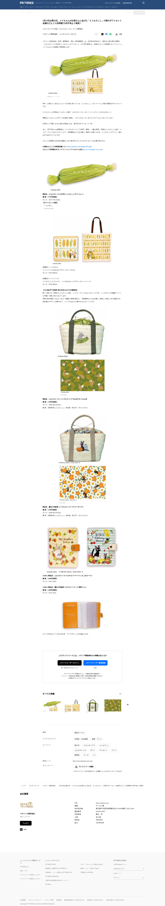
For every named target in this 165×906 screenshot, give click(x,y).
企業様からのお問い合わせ (95, 900)
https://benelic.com (102, 803)
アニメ (114, 750)
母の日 (76, 745)
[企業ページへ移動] (27, 806)
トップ (23, 785)
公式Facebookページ (120, 864)
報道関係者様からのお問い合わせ (74, 900)
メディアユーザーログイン (70, 663)
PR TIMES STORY (50, 864)
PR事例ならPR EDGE (86, 872)
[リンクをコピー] (120, 34)
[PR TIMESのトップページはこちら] (45, 3)
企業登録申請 (127, 3)
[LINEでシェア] (110, 34)
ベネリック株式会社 (49, 785)
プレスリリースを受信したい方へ (30, 875)
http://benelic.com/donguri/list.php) (80, 146)
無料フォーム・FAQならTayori (89, 868)
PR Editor (48, 884)
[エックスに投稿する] (102, 34)
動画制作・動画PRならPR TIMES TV (56, 868)
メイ (94, 755)
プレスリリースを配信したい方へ (30, 879)
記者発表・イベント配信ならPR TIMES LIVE (58, 872)
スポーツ (115, 7)
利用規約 (59, 900)
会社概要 (23, 900)
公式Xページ (117, 873)
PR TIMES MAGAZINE (51, 876)
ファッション (76, 7)
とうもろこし (104, 745)
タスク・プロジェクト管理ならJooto (91, 864)
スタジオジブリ (89, 745)
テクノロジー (29, 7)
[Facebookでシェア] (106, 34)
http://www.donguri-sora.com (92, 149)
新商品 (76, 755)
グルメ (107, 7)
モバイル (39, 7)
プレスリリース (34, 785)
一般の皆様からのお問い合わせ (115, 900)
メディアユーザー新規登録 (95, 663)
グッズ (86, 755)
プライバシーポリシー (35, 900)
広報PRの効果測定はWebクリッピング (57, 880)
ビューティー (64, 7)
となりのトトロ (80, 750)
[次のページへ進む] (127, 704)
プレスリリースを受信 (112, 3)
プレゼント (103, 750)
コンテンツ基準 (49, 900)
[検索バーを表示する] (143, 2)
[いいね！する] (96, 34)
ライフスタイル (88, 7)
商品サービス (79, 733)
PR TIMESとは (24, 867)
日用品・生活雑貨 (81, 739)
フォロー (25, 823)
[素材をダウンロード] (116, 34)
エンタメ (55, 7)
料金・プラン (24, 871)
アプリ (47, 7)
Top (21, 7)
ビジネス (99, 7)
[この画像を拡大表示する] (52, 705)
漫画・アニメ (97, 739)
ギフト (92, 750)
